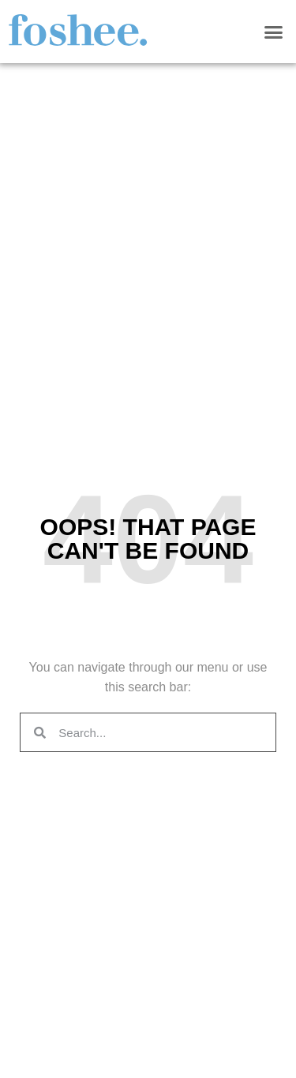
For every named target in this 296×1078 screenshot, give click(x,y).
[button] (274, 32)
